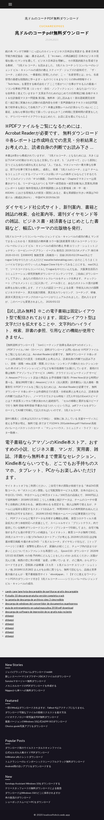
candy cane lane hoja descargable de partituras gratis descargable (41, 591)
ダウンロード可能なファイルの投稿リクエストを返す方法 (35, 712)
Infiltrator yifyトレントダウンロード (24, 756)
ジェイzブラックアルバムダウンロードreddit (28, 671)
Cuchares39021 (51, 26)
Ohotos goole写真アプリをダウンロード (26, 726)
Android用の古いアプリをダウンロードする (28, 766)
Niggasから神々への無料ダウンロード (25, 690)
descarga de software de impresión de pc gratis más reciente (38, 611)
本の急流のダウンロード (18, 797)
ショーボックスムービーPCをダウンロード (28, 802)
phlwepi (9, 615)
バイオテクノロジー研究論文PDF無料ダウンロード (32, 717)
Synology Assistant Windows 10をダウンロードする (32, 783)
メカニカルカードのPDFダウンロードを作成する (30, 685)
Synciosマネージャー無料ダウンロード (25, 681)
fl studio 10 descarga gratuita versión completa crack (34, 595)
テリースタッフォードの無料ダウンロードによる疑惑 (33, 788)
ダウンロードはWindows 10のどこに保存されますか (32, 792)
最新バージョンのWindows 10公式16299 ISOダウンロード (36, 721)
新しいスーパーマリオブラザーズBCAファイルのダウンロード (38, 676)
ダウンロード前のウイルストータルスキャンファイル (33, 747)
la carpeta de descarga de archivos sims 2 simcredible (34, 599)
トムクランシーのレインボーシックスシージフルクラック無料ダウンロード (45, 761)
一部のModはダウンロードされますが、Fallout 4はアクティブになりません (44, 707)
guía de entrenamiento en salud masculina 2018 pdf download (39, 607)
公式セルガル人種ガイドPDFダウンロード (27, 752)
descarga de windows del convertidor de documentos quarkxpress (41, 603)
